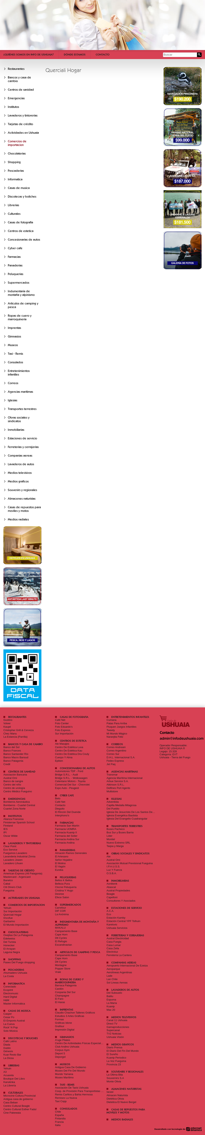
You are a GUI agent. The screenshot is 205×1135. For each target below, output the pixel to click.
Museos (13, 345)
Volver (7, 723)
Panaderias (15, 265)
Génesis (8, 1051)
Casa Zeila (113, 948)
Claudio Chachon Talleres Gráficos (75, 1012)
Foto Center (62, 723)
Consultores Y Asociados (121, 900)
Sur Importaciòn (12, 911)
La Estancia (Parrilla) (15, 736)
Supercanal (113, 1030)
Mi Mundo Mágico (117, 733)
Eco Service (10, 849)
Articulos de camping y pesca (80, 952)
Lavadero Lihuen (13, 863)
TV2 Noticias (114, 1033)
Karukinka (9, 1082)
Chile (58, 1111)
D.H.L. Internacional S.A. (121, 757)
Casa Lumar (114, 945)
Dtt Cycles (61, 937)
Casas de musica (19, 188)
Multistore (112, 791)
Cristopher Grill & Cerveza (18, 730)
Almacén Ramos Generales (71, 853)
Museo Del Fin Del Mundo (70, 1070)
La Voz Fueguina (116, 1061)
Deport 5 (60, 1053)
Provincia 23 (114, 1064)
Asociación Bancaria (15, 774)
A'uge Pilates (62, 1040)
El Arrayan (9, 948)
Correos (13, 383)
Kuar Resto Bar (12, 1054)
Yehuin (7, 907)
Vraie (58, 971)
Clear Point (9, 846)
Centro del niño (12, 784)
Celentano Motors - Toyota (70, 781)
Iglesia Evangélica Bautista (122, 815)
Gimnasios (14, 336)
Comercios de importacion (17, 143)
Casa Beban (10, 1102)
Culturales (14, 214)
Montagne (61, 965)
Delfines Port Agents (118, 787)
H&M (6, 1000)
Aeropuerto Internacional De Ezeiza (127, 965)
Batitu (110, 996)
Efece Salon (62, 897)
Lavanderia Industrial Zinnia (19, 856)
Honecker (9, 945)
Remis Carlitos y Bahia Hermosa (74, 1094)
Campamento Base (66, 931)
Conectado (9, 986)
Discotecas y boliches (22, 196)
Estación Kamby (116, 917)
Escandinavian (63, 944)
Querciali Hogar (12, 914)
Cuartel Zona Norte (14, 808)
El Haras (60, 1002)
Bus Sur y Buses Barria (120, 832)
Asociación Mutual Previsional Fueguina (130, 863)
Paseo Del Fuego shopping (19, 962)
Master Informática (14, 1003)
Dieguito (60, 808)
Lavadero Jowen (12, 859)
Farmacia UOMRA (65, 829)
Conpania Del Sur (65, 992)
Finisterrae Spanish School (18, 822)
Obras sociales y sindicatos (18, 419)
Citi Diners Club (12, 887)
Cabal (6, 883)
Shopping (14, 162)
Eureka (59, 869)
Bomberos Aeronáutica (16, 801)
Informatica (15, 179)
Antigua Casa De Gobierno (70, 1067)
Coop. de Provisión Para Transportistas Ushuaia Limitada (88, 1091)
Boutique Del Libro (14, 1078)
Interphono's (62, 815)
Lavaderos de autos (21, 464)
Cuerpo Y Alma (63, 757)
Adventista (113, 801)
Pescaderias (16, 171)
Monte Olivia (114, 1081)
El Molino (60, 863)
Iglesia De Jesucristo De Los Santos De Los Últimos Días (140, 812)
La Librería (9, 1085)
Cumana (111, 719)
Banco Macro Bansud (15, 757)
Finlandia (60, 1118)
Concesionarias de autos (24, 239)
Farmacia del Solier (66, 835)
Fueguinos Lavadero (15, 853)
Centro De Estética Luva (69, 747)
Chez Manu (10, 733)
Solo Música (10, 1030)
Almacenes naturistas (21, 498)
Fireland (8, 825)
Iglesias (12, 400)
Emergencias (16, 98)
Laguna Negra (11, 952)
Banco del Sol (11, 747)
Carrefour (60, 907)
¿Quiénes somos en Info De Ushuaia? (28, 54)
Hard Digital (10, 996)
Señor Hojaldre (63, 859)
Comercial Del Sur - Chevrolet (72, 784)
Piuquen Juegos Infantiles (121, 726)
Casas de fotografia (20, 222)
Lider (109, 835)
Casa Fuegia (114, 941)
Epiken (59, 760)
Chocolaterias (17, 153)
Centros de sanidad (21, 89)
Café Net (60, 719)
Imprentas (14, 328)
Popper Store (62, 968)
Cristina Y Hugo (64, 890)
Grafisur (59, 1026)
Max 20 (111, 1009)
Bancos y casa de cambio (25, 744)
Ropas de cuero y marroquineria (19, 317)
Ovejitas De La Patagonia (18, 935)
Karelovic (112, 924)
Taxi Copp (61, 1101)
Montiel (111, 839)
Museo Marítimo (64, 1077)
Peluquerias (15, 274)
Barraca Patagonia (66, 985)
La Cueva (9, 1024)
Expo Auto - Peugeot (67, 787)
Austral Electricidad (118, 938)
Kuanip (111, 1006)
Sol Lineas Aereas (117, 982)
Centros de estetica (20, 231)
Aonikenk (112, 883)
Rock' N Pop (10, 1027)
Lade (109, 975)
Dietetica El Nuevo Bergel (121, 1102)
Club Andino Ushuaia (67, 1046)
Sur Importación (64, 733)
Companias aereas (20, 455)
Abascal (111, 887)
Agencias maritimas (20, 392)
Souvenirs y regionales (22, 490)
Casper (7, 1013)
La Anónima (62, 914)
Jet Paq (111, 764)
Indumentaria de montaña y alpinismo (21, 293)
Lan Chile (112, 979)
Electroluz (112, 951)
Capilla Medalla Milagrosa (121, 805)
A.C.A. (110, 910)
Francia (59, 1121)
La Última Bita (115, 1074)
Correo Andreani (116, 747)
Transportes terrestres (22, 409)
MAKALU (60, 927)
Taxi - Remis (15, 354)
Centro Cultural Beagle (16, 1105)
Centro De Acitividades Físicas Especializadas (82, 1043)
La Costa (8, 976)
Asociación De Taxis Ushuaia (71, 1087)
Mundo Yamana (64, 1074)
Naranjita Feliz (115, 736)
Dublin (7, 1048)
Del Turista (9, 941)
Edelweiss (9, 938)
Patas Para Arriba (117, 723)
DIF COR (60, 910)
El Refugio (61, 941)
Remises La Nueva (66, 1097)
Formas (59, 1019)
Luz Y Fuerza (114, 869)
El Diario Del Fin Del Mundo (123, 1050)
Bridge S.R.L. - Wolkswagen (71, 777)
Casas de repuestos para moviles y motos (24, 509)
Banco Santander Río (15, 753)
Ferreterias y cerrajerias (23, 447)
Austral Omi (10, 777)
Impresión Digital (64, 1029)
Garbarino (9, 921)
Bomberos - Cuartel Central (19, 805)
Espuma (111, 999)
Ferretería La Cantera (119, 955)
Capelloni (112, 897)
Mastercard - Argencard (17, 876)
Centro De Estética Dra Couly (72, 753)
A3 (5, 1071)
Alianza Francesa (13, 819)
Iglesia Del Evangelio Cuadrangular (127, 818)
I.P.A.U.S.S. (113, 866)
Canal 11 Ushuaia (117, 1020)
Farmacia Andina (65, 842)
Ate (109, 856)
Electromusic (10, 993)
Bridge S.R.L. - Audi (66, 774)
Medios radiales (18, 519)
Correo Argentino (116, 750)
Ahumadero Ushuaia (15, 972)
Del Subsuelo (114, 992)
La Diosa (8, 1058)
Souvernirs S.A (115, 1078)
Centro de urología (14, 787)
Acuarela (8, 1075)
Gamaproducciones (118, 1027)
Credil (6, 764)
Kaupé (7, 726)
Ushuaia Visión (115, 1037)
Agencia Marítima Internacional (124, 777)
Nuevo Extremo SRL (118, 842)
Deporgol (60, 1056)
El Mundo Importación (16, 924)
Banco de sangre (13, 781)
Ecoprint (8, 989)
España (59, 1115)
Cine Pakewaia (12, 1112)
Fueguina (8, 890)
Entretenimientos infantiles (19, 372)
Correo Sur (113, 753)
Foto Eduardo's (64, 726)
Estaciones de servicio (22, 438)
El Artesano (61, 856)
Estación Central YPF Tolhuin (123, 921)
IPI (5, 832)
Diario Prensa (114, 1047)
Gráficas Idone (63, 1022)
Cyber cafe (15, 248)
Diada (6, 1044)
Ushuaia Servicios (117, 927)
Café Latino (10, 1041)
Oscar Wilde (10, 835)
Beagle (111, 893)
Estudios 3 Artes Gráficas (69, 1015)
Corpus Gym (62, 1050)
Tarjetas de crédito (20, 124)
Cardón (59, 988)
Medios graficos (18, 481)
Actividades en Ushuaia (23, 133)
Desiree (59, 893)
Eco (109, 914)
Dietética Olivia (115, 1098)
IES (5, 829)
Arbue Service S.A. (118, 781)
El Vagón (60, 866)
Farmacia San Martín (67, 825)
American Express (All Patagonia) (22, 873)
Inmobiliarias (16, 430)
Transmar (112, 774)
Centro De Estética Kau (68, 750)
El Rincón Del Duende (68, 812)
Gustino (7, 719)
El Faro (59, 998)
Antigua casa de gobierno (18, 1099)
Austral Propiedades (118, 890)
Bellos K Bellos (63, 880)
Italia (57, 1125)
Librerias (13, 205)
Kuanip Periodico (116, 1057)
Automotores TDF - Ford (69, 771)
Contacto (103, 54)
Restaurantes (16, 69)
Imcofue (8, 917)
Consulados (15, 362)
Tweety (111, 730)
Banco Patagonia (13, 760)
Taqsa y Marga (115, 846)
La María (112, 1002)
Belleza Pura (62, 883)
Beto (57, 798)
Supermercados (18, 282)
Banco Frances (12, 750)
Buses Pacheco (116, 829)
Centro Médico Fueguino (17, 791)
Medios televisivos (20, 473)
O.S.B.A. (112, 873)
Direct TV (112, 1023)
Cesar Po (8, 1017)
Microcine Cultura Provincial (19, 1095)
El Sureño (112, 1054)
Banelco (8, 880)
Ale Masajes (62, 743)
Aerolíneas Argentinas (119, 972)
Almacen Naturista (117, 1095)
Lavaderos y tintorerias (22, 115)
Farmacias (14, 257)
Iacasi (110, 1091)
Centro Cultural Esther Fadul (19, 1109)
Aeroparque (113, 968)
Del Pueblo (113, 808)
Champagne (62, 995)
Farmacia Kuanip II (66, 832)
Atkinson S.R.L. (116, 784)
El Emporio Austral (14, 1020)
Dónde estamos (74, 54)
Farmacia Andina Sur (67, 839)
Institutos (13, 107)
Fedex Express (115, 760)
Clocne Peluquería (65, 887)
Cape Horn (61, 934)
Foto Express (62, 730)
